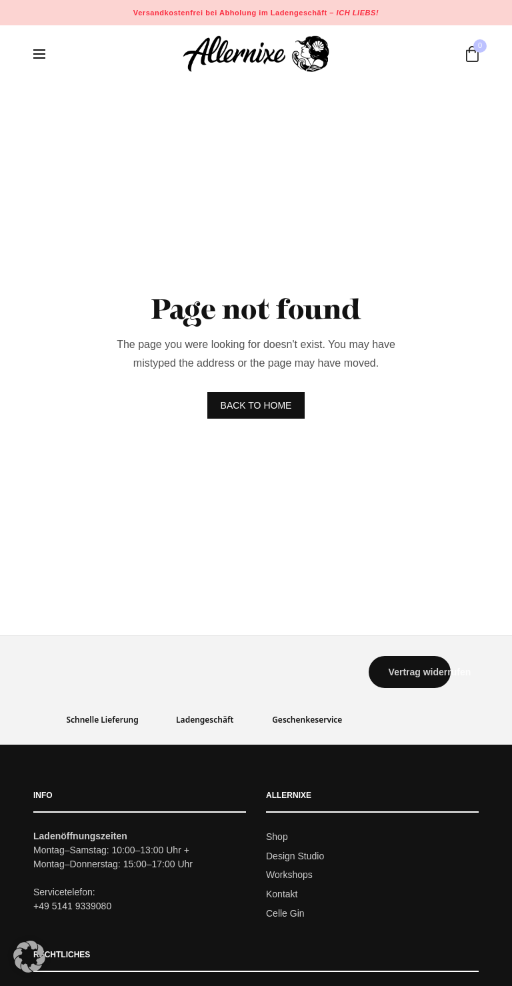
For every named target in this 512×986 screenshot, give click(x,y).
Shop (277, 836)
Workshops (289, 875)
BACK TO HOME (256, 405)
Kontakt (281, 894)
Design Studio (295, 856)
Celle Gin (285, 913)
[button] (410, 672)
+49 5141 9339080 (72, 906)
